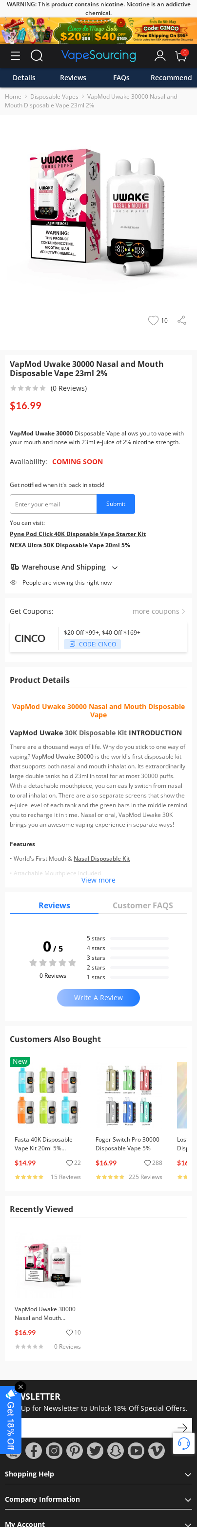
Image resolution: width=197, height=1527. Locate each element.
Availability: (28, 461)
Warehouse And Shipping (64, 567)
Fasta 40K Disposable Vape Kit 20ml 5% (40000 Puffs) (44, 1148)
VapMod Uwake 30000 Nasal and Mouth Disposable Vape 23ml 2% (91, 100)
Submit (115, 504)
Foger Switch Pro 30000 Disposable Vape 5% (127, 1143)
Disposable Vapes (54, 96)
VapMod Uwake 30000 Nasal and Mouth (79, 706)
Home (13, 96)
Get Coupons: (32, 611)
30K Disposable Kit (96, 732)
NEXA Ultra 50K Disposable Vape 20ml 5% (70, 545)
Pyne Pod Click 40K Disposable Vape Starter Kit (78, 534)
